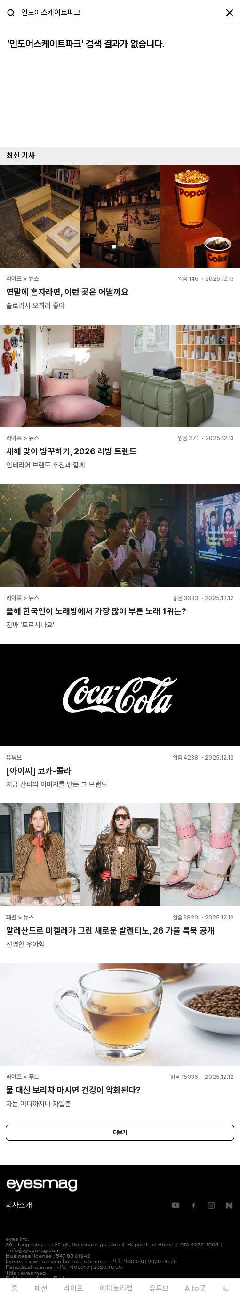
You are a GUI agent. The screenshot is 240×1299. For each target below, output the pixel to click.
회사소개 (19, 1205)
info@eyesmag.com (34, 1250)
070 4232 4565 (199, 1245)
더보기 (120, 1132)
